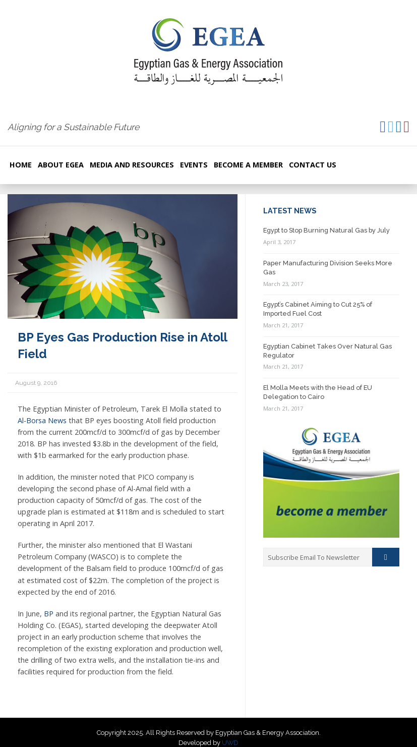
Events (194, 164)
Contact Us (312, 164)
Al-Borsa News (42, 420)
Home (21, 164)
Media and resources (132, 164)
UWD (230, 742)
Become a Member (248, 164)
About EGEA (61, 164)
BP (48, 613)
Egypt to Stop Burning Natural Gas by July (326, 230)
